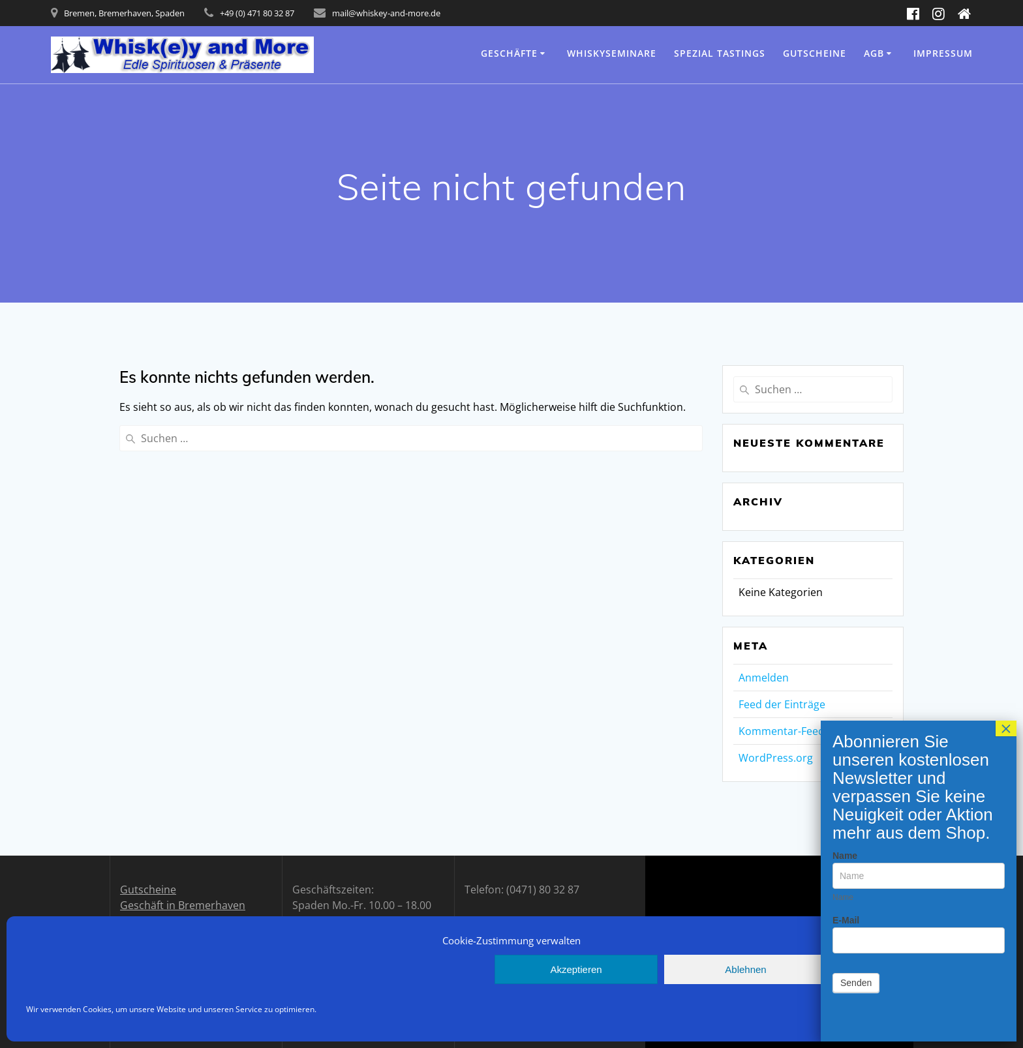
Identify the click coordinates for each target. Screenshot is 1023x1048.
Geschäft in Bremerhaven (182, 905)
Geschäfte (509, 53)
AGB (874, 53)
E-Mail (848, 343)
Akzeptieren (576, 969)
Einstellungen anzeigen (915, 969)
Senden (858, 405)
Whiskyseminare (611, 53)
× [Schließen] (1009, 151)
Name (847, 278)
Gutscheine (814, 53)
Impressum (943, 53)
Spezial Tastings (719, 53)
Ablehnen (745, 969)
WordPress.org (776, 758)
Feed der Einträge (782, 704)
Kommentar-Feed (782, 731)
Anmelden (764, 677)
